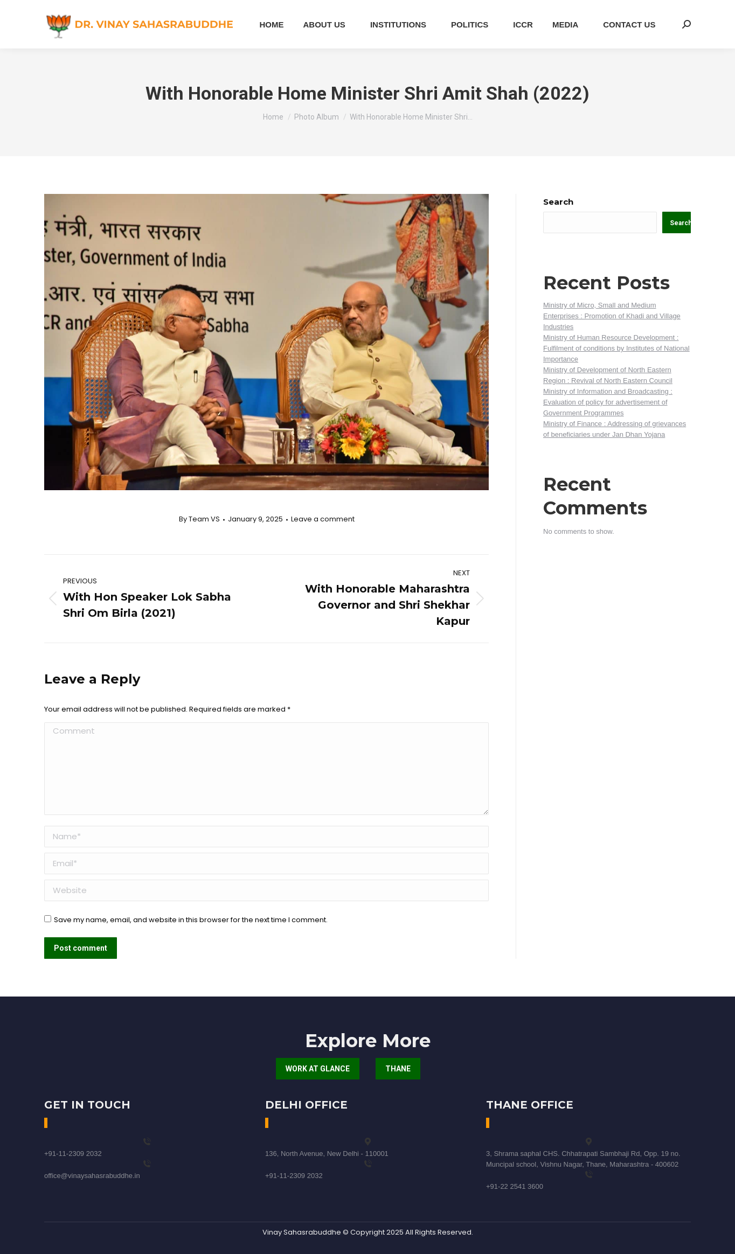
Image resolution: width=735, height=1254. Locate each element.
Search (558, 202)
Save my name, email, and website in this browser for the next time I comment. (191, 920)
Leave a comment (323, 519)
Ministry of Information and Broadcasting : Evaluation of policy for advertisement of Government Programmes (607, 402)
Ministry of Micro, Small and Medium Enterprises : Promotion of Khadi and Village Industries (612, 316)
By (199, 519)
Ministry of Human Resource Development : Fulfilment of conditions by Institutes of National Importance (616, 348)
